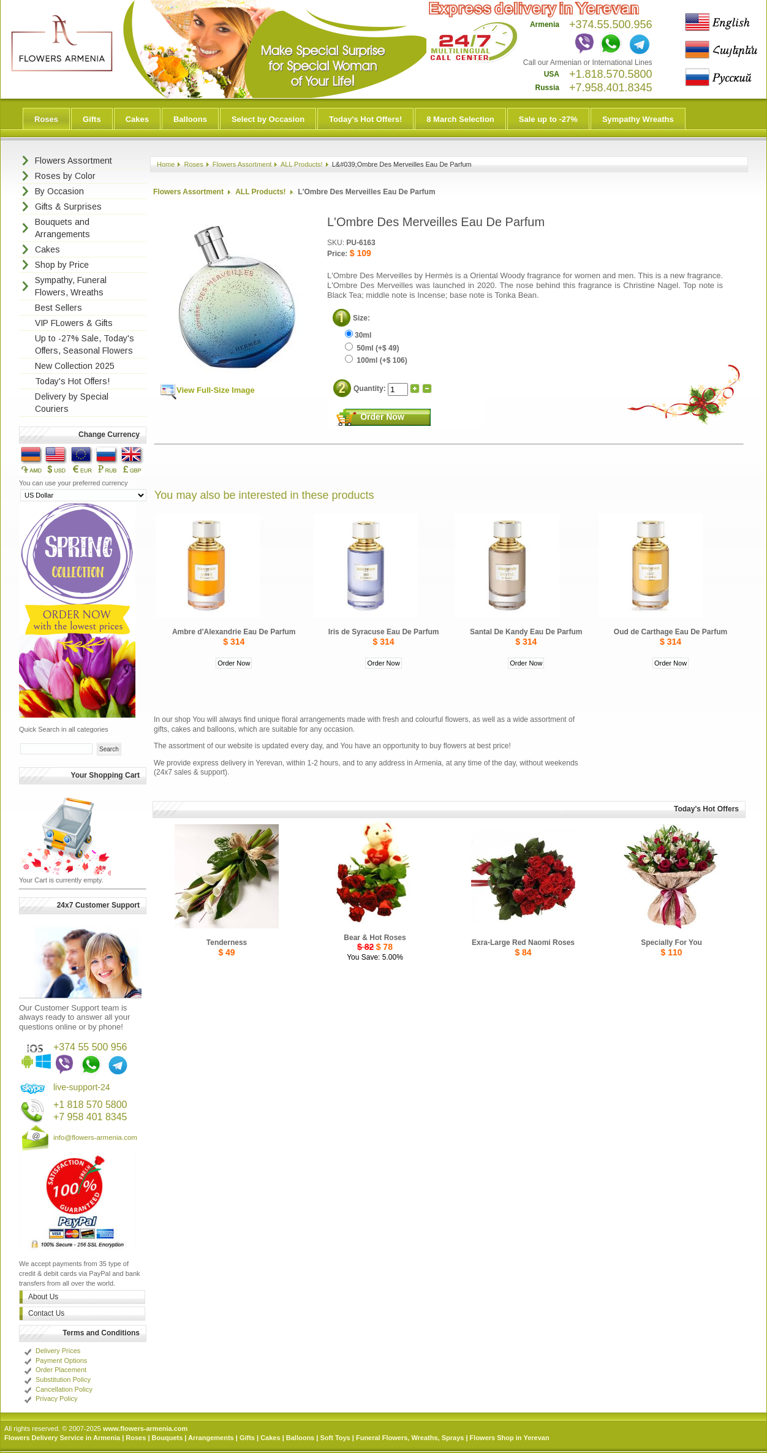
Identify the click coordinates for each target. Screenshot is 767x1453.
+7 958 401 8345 (90, 1117)
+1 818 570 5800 (90, 1104)
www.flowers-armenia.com (145, 1428)
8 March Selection (460, 119)
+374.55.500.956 (610, 24)
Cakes (137, 119)
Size (360, 318)
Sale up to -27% (548, 119)
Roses (46, 119)
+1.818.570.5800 (610, 74)
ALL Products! (302, 164)
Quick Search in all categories (63, 729)
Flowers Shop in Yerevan (510, 1437)
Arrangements (211, 1437)
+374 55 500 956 (90, 1047)
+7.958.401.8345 (610, 88)
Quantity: (370, 388)
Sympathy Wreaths (638, 119)
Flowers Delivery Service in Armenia (62, 1437)
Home (166, 164)
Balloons (190, 119)
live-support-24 (81, 1087)
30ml (358, 335)
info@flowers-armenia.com (95, 1137)
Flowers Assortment (242, 164)
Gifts (92, 119)
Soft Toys (335, 1437)
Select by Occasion (268, 119)
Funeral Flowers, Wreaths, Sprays (410, 1437)
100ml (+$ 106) (376, 360)
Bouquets (167, 1437)
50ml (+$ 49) (372, 348)
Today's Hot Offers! (365, 119)
